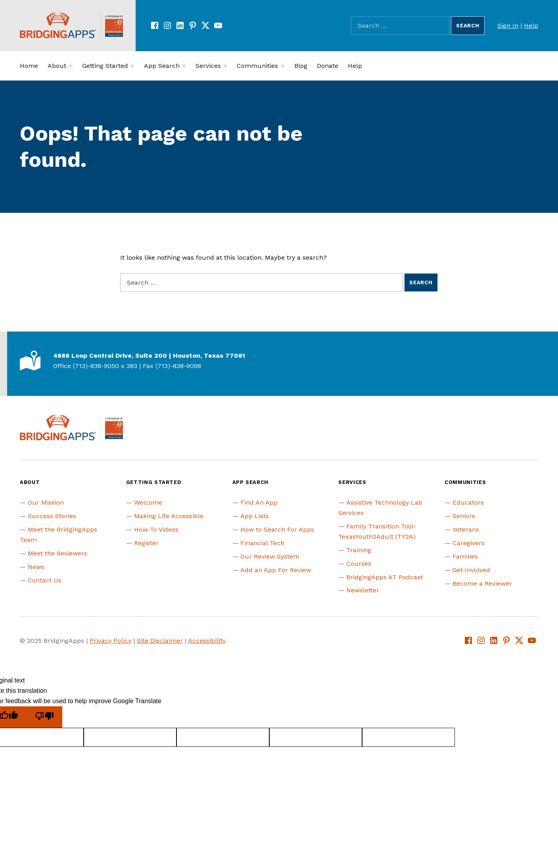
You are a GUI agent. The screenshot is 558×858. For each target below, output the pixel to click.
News (36, 567)
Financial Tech (262, 543)
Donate (327, 65)
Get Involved (471, 570)
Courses (358, 563)
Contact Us (44, 580)
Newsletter (362, 590)
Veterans (466, 529)
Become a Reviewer (482, 583)
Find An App (259, 502)
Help (531, 25)
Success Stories (52, 516)
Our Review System (269, 556)
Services (208, 65)
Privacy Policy (110, 640)
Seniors (464, 516)
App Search (162, 65)
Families (465, 556)
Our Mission (46, 502)
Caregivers (469, 543)
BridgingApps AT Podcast (384, 577)
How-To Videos (156, 529)
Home (29, 65)
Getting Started (105, 65)
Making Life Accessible (168, 516)
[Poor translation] (44, 717)
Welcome (148, 502)
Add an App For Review (275, 570)
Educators (468, 502)
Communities (257, 65)
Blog (300, 65)
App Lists (254, 516)
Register (146, 543)
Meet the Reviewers (57, 553)
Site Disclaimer (160, 640)
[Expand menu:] (71, 66)
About (57, 65)
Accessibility (207, 640)
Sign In (507, 25)
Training (358, 550)
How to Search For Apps (277, 529)
